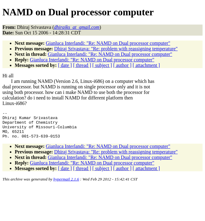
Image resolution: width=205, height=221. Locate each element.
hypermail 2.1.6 (66, 184)
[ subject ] (102, 65)
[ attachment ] (146, 65)
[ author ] (122, 65)
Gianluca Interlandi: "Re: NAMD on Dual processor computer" (108, 43)
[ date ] (65, 65)
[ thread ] (82, 65)
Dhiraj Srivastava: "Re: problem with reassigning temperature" (116, 48)
